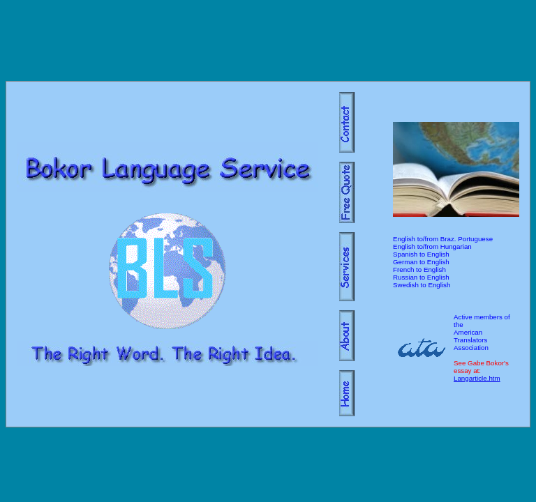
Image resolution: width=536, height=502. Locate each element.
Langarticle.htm (477, 378)
